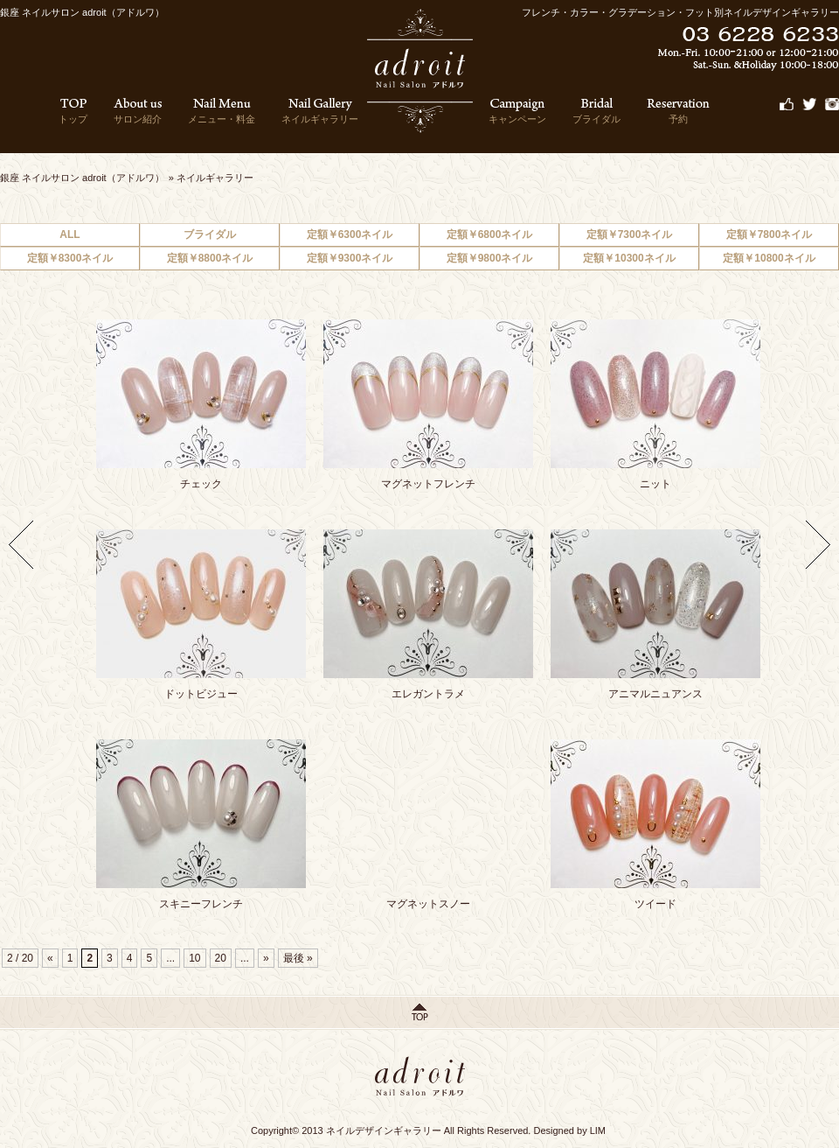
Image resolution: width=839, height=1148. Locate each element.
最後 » (298, 958)
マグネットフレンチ (428, 484)
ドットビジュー (201, 694)
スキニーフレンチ (201, 904)
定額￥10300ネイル (629, 258)
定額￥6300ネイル (350, 234)
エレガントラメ (428, 694)
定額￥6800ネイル (490, 234)
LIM (598, 1130)
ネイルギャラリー (319, 110)
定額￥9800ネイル (490, 258)
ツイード (655, 904)
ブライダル (596, 110)
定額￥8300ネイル (70, 258)
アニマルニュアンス (655, 694)
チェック (201, 484)
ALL (69, 234)
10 (194, 958)
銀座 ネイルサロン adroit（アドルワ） (82, 177)
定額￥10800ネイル (769, 258)
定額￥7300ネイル (629, 234)
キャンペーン (517, 110)
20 (220, 958)
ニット (655, 484)
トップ (73, 110)
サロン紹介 (138, 110)
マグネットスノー (428, 904)
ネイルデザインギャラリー (383, 1130)
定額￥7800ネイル (769, 234)
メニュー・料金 (221, 110)
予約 (678, 110)
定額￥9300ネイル (350, 258)
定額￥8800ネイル (210, 258)
